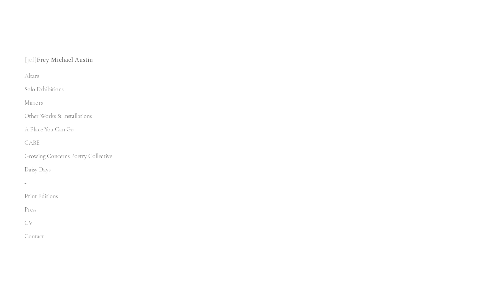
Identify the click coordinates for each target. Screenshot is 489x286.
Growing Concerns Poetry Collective (68, 156)
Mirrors (33, 103)
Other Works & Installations (58, 116)
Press (30, 209)
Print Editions (41, 196)
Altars (31, 76)
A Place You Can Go (49, 129)
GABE (32, 143)
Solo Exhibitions (43, 89)
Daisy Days (37, 169)
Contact (34, 236)
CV (28, 223)
